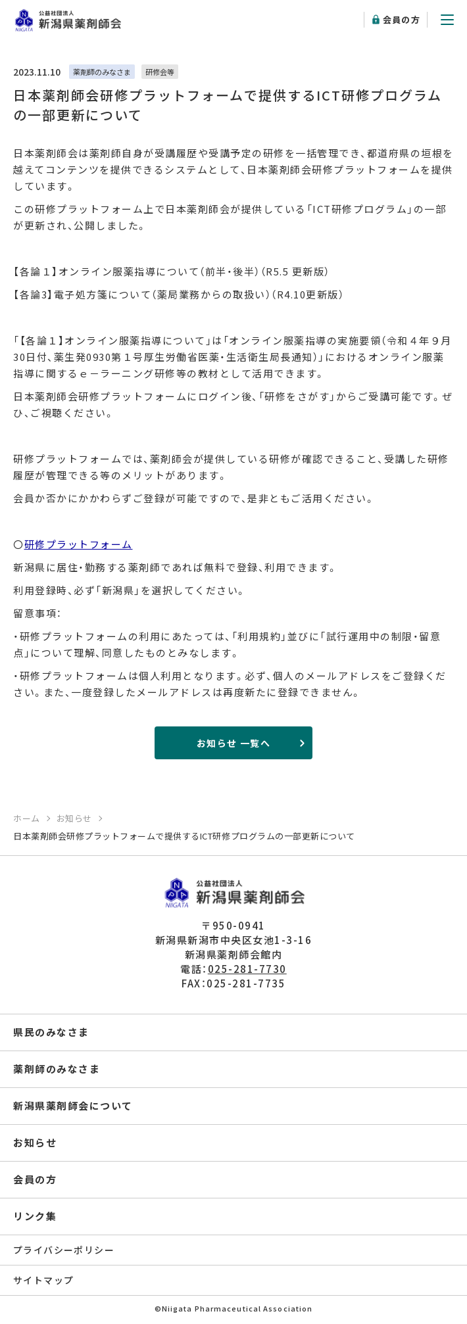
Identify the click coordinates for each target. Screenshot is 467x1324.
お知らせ (35, 1142)
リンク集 (35, 1216)
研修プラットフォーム (78, 544)
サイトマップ (43, 1280)
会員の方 (401, 19)
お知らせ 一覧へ (233, 742)
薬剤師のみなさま (56, 1069)
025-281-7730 (247, 969)
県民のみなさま (51, 1032)
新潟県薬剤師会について (73, 1105)
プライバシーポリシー (63, 1249)
